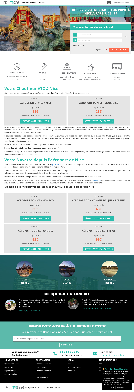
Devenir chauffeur (11, 374)
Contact (41, 2)
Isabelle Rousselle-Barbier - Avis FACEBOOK (96, 308)
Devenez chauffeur (121, 2)
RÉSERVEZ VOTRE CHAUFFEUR (35, 121)
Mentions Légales (74, 367)
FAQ (37, 374)
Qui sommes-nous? (11, 364)
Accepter (112, 387)
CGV (69, 364)
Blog (101, 371)
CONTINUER (119, 49)
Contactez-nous (42, 377)
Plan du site (72, 371)
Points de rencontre (43, 371)
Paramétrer (120, 387)
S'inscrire (66, 344)
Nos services (9, 367)
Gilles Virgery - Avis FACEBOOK (29, 310)
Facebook (102, 364)
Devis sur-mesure (28, 2)
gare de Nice (58, 164)
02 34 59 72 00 (69, 352)
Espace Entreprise (11, 371)
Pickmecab (96, 180)
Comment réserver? (43, 364)
